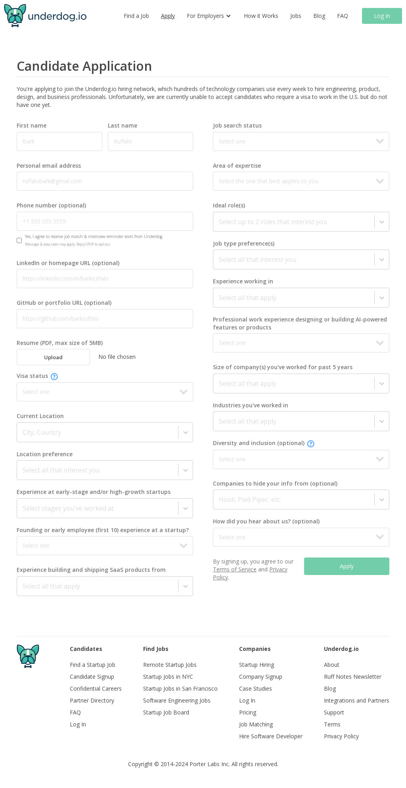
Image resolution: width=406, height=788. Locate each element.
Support (334, 712)
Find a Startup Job (92, 664)
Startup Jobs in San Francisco (180, 688)
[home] (45, 15)
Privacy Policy (341, 736)
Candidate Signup (92, 676)
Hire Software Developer (271, 736)
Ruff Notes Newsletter (352, 676)
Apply (168, 15)
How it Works (261, 15)
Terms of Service (235, 569)
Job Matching (256, 724)
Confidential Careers (96, 688)
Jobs (295, 15)
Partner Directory (92, 700)
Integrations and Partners (356, 700)
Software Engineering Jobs (177, 700)
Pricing (247, 712)
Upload (53, 357)
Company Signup (260, 676)
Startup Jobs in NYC (168, 676)
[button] (209, 16)
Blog (319, 15)
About (331, 664)
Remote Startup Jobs (170, 664)
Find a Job (136, 15)
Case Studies (255, 688)
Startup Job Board (166, 712)
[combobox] (23, 432)
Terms (332, 724)
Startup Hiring (256, 664)
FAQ (342, 15)
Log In (382, 15)
